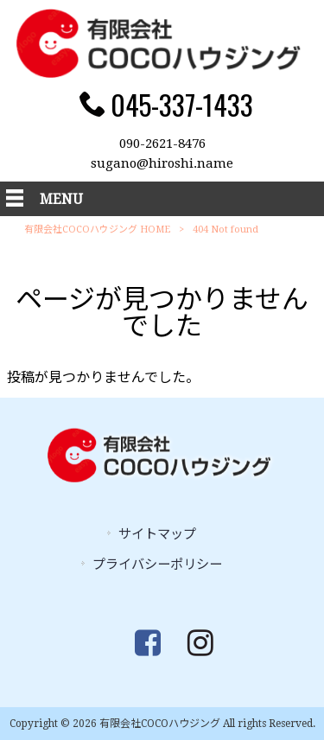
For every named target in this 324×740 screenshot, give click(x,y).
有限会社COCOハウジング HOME (97, 229)
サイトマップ (157, 534)
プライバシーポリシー (157, 564)
